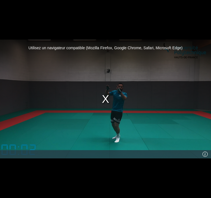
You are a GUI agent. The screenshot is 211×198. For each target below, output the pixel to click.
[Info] (205, 154)
